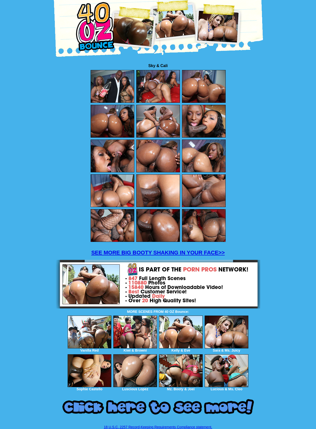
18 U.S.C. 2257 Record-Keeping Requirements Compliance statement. (158, 427)
